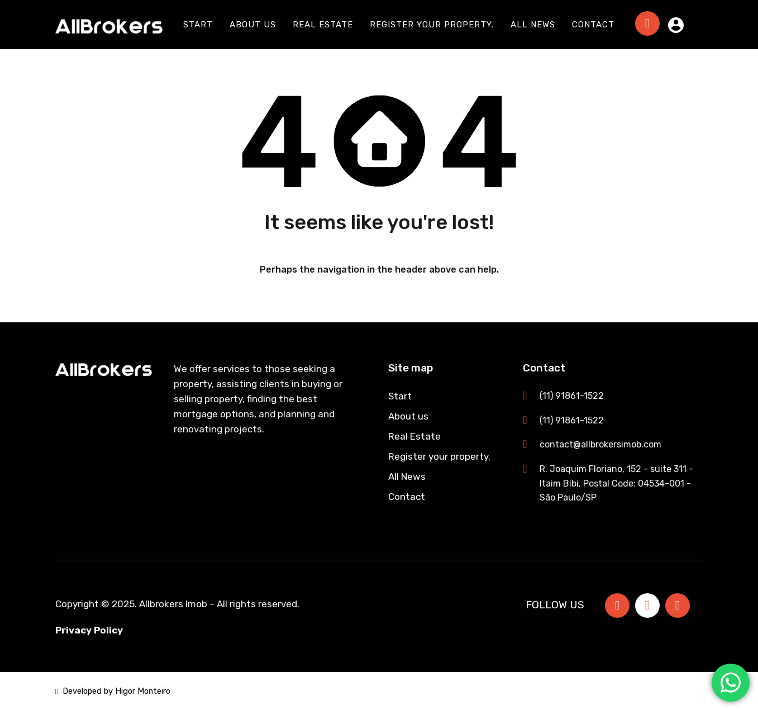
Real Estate (323, 25)
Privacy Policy (89, 630)
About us (253, 25)
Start (198, 25)
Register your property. (432, 25)
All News (533, 25)
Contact (593, 25)
